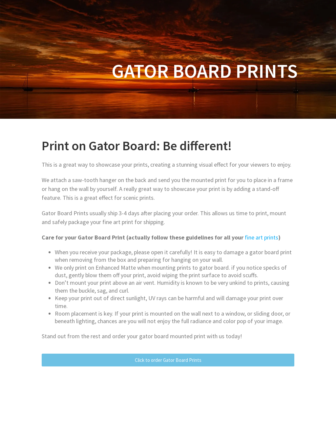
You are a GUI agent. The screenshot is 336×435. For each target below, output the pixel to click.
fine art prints (261, 237)
